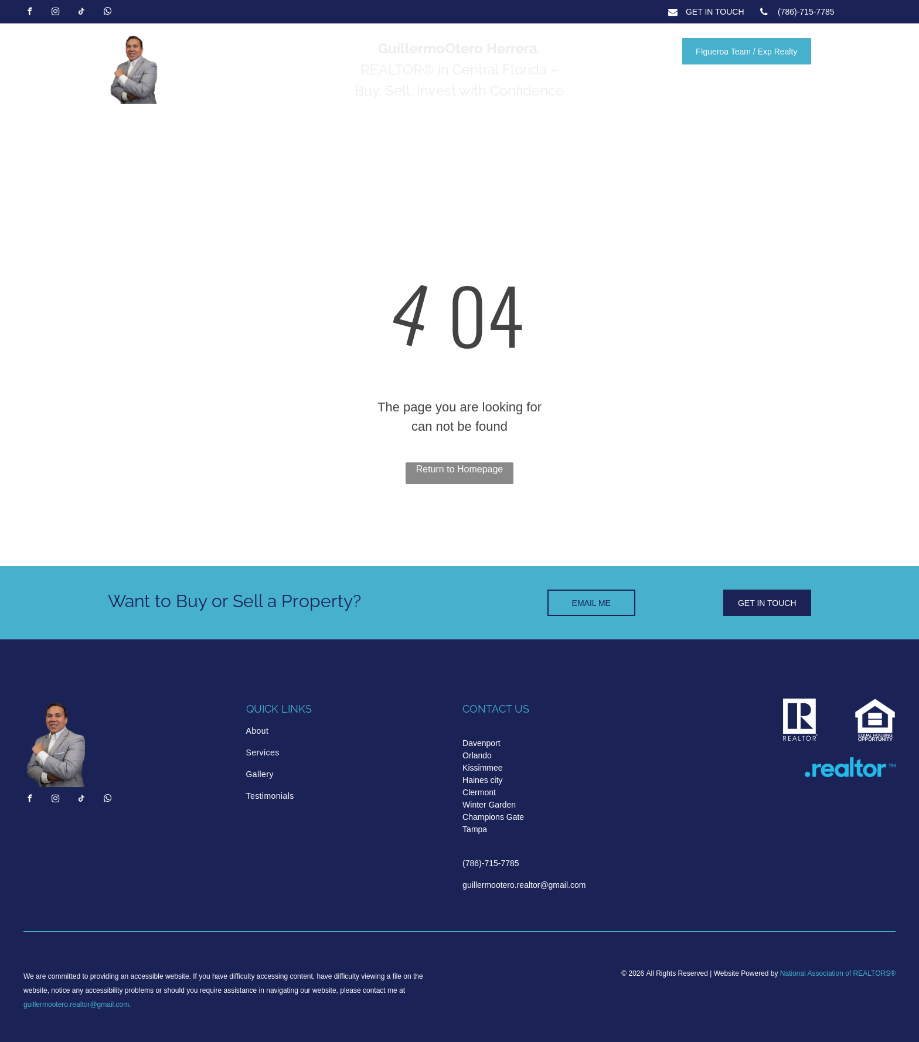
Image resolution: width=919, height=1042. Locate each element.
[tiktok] (81, 13)
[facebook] (29, 13)
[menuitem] (296, 731)
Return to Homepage (459, 469)
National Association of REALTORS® (838, 973)
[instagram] (55, 13)
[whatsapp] (107, 13)
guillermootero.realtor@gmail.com (76, 1004)
